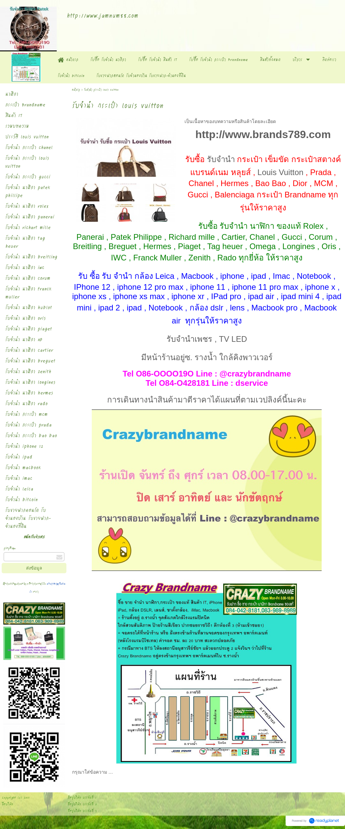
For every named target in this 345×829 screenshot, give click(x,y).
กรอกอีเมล (10, 548)
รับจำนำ (221, 159)
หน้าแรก (76, 89)
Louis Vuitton (281, 172)
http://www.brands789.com (263, 134)
